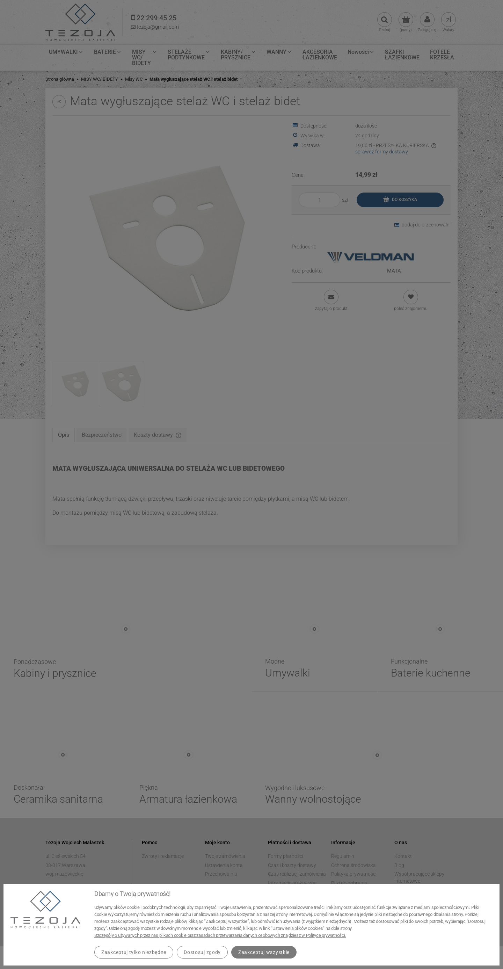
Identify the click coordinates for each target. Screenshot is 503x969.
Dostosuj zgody (202, 952)
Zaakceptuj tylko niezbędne (133, 952)
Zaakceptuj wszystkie (264, 952)
